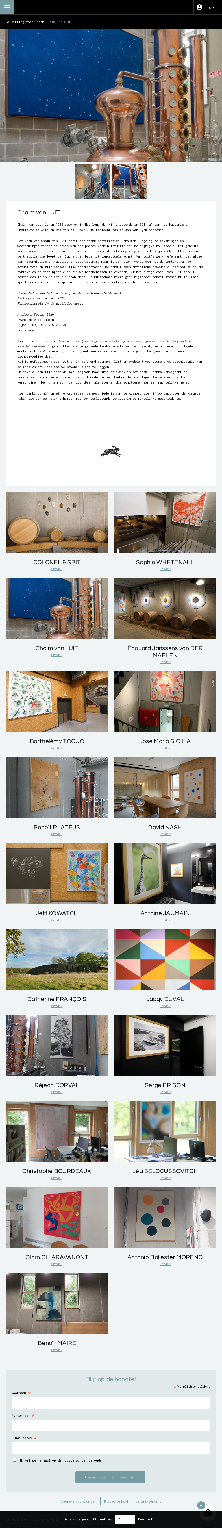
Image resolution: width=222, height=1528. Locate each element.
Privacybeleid (116, 1501)
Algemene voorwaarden (78, 1501)
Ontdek (56, 569)
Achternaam (23, 1415)
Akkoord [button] (125, 1519)
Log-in (210, 7)
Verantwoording (148, 1501)
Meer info (146, 1519)
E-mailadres (24, 1438)
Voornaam (21, 1393)
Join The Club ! (61, 22)
